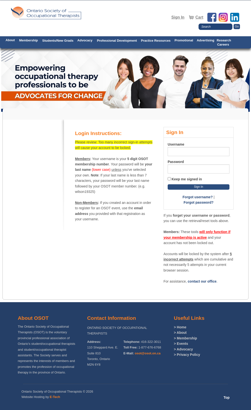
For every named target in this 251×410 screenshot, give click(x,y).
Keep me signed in (187, 179)
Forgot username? (198, 197)
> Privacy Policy (187, 355)
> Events (181, 344)
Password (176, 162)
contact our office (202, 281)
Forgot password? (198, 202)
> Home (180, 327)
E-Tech (55, 397)
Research (224, 40)
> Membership (185, 338)
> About (180, 333)
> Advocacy (183, 349)
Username (176, 144)
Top (227, 397)
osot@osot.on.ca (148, 353)
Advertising (205, 40)
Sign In (177, 17)
